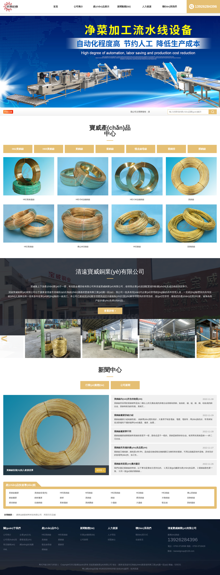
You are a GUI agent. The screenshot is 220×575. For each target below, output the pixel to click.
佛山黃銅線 (192, 493)
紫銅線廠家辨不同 (122, 431)
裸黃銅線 (140, 498)
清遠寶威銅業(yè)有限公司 (100, 565)
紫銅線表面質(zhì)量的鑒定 (127, 464)
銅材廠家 (38, 498)
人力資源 (146, 6)
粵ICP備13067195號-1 (49, 565)
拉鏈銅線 (38, 503)
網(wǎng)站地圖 (27, 544)
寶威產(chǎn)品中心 (110, 131)
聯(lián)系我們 (169, 6)
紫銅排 (171, 148)
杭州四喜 (134, 569)
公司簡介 (78, 6)
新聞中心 (110, 370)
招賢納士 (112, 539)
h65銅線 (89, 493)
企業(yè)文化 (25, 535)
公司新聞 (125, 385)
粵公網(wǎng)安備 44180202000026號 (99, 569)
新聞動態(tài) (124, 6)
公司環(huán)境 (10, 539)
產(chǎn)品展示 (101, 6)
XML (5, 549)
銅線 (113, 498)
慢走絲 (165, 503)
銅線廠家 (13, 498)
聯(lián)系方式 (142, 535)
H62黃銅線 (18, 148)
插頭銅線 (13, 503)
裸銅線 (202, 148)
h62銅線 (139, 493)
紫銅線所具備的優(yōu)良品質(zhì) (130, 447)
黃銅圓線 (89, 503)
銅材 (62, 498)
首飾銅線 (191, 498)
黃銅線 (79, 148)
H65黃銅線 (49, 148)
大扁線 (139, 503)
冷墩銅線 (166, 498)
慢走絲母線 (141, 148)
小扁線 (114, 503)
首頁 (55, 6)
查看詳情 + (110, 310)
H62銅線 (165, 493)
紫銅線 (110, 148)
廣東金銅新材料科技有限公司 (29, 515)
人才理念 (112, 535)
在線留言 (139, 539)
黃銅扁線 (64, 503)
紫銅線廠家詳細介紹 (123, 415)
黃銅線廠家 (14, 493)
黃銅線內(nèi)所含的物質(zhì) (128, 399)
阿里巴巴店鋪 (50, 515)
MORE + (100, 470)
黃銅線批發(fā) (41, 493)
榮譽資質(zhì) (25, 539)
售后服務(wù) (9, 544)
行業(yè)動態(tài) (94, 385)
